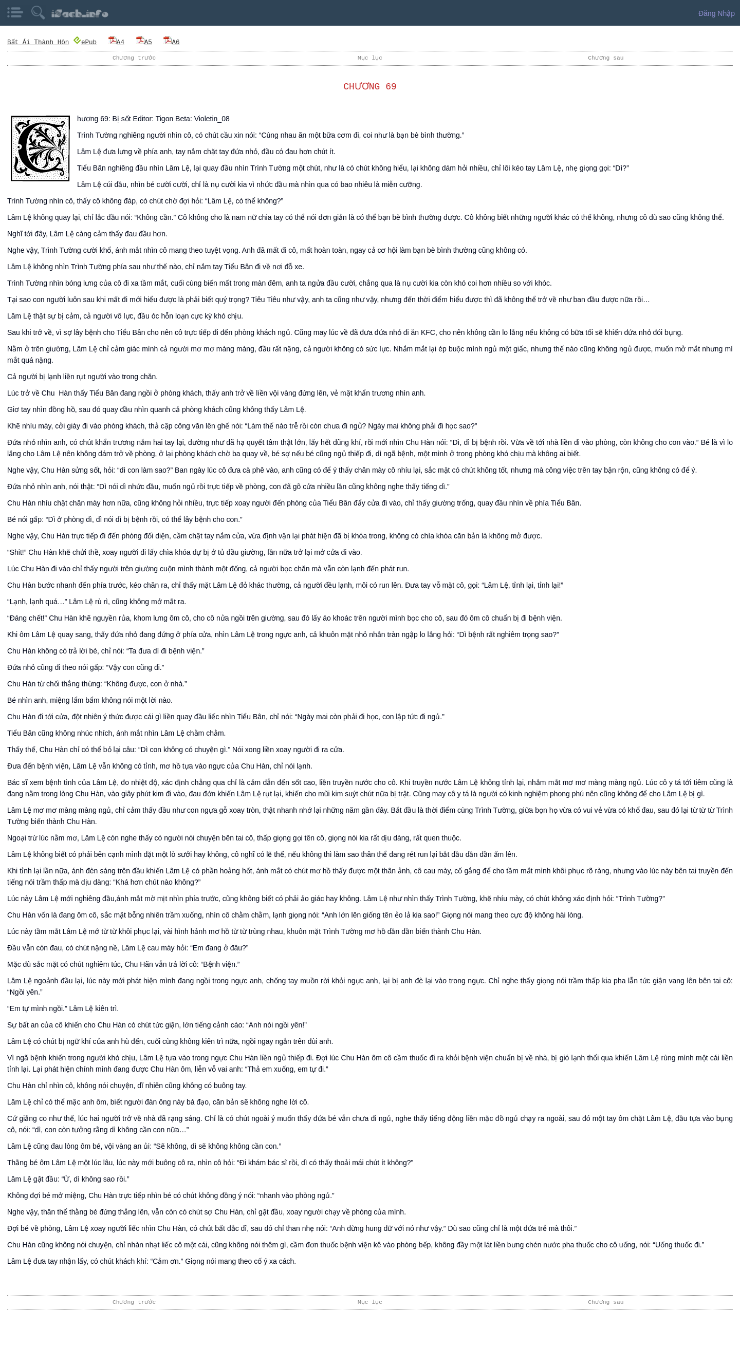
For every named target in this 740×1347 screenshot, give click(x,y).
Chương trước (134, 58)
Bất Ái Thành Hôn (38, 42)
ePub (85, 42)
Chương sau (605, 58)
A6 (172, 42)
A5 (144, 42)
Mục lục (370, 58)
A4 (116, 42)
